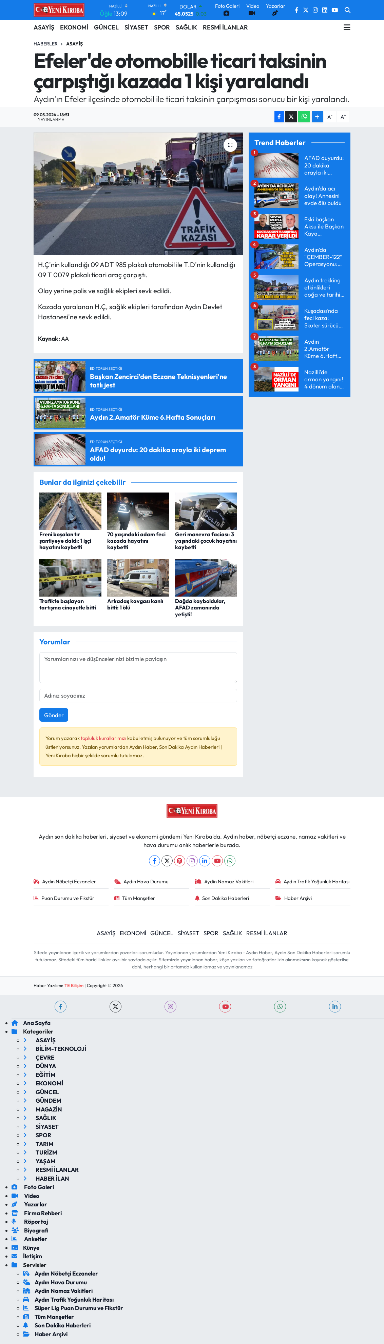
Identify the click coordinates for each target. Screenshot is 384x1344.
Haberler (46, 44)
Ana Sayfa (31, 1022)
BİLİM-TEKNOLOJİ (54, 1048)
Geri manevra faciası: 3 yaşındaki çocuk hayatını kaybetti (206, 540)
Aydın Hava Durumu (141, 881)
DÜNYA (39, 1065)
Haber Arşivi (293, 898)
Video (25, 1195)
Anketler (29, 1238)
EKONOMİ (74, 27)
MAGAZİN (42, 1109)
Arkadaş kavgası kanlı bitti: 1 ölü (135, 604)
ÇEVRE (38, 1057)
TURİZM (40, 1152)
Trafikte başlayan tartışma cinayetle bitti (67, 604)
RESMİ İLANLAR (225, 27)
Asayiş (74, 44)
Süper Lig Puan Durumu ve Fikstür (73, 1307)
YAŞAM (39, 1161)
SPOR (162, 27)
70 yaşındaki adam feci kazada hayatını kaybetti (136, 540)
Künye (25, 1247)
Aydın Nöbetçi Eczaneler (65, 881)
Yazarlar (29, 1204)
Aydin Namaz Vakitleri (224, 881)
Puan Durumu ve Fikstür (64, 898)
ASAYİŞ (44, 27)
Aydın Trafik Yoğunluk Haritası (312, 881)
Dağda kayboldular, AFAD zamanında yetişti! (200, 607)
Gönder (54, 715)
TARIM (38, 1143)
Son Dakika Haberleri (222, 898)
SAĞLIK (186, 27)
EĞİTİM (39, 1074)
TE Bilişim (73, 985)
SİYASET (136, 27)
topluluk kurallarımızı (104, 738)
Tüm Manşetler (134, 898)
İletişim (27, 1256)
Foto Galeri (33, 1186)
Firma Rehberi (37, 1213)
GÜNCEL (106, 27)
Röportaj (30, 1221)
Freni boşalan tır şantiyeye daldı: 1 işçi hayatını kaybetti (65, 540)
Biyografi (30, 1230)
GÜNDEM (42, 1100)
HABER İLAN (46, 1178)
